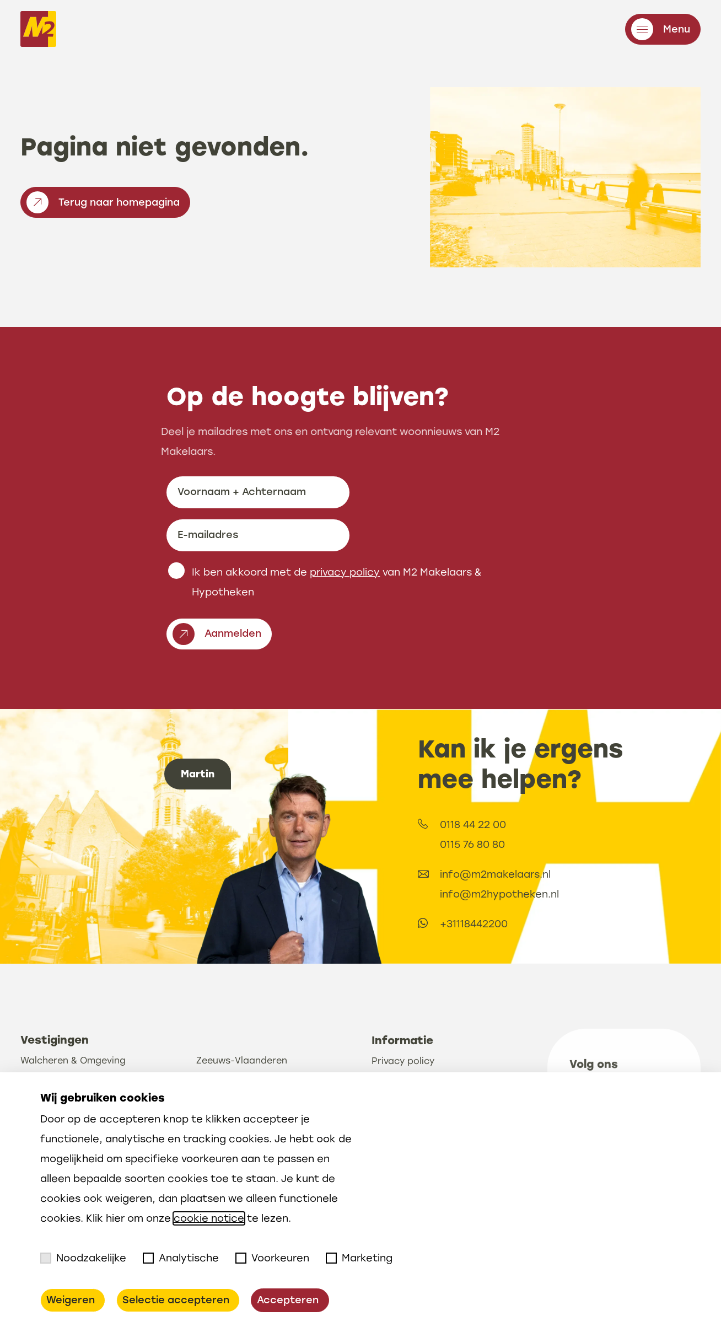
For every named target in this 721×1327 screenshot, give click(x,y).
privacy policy (345, 615)
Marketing (359, 1258)
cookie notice (209, 1218)
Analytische (181, 1258)
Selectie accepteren (175, 1300)
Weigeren (70, 1300)
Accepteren (288, 1300)
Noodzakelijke (83, 1258)
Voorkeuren (272, 1258)
